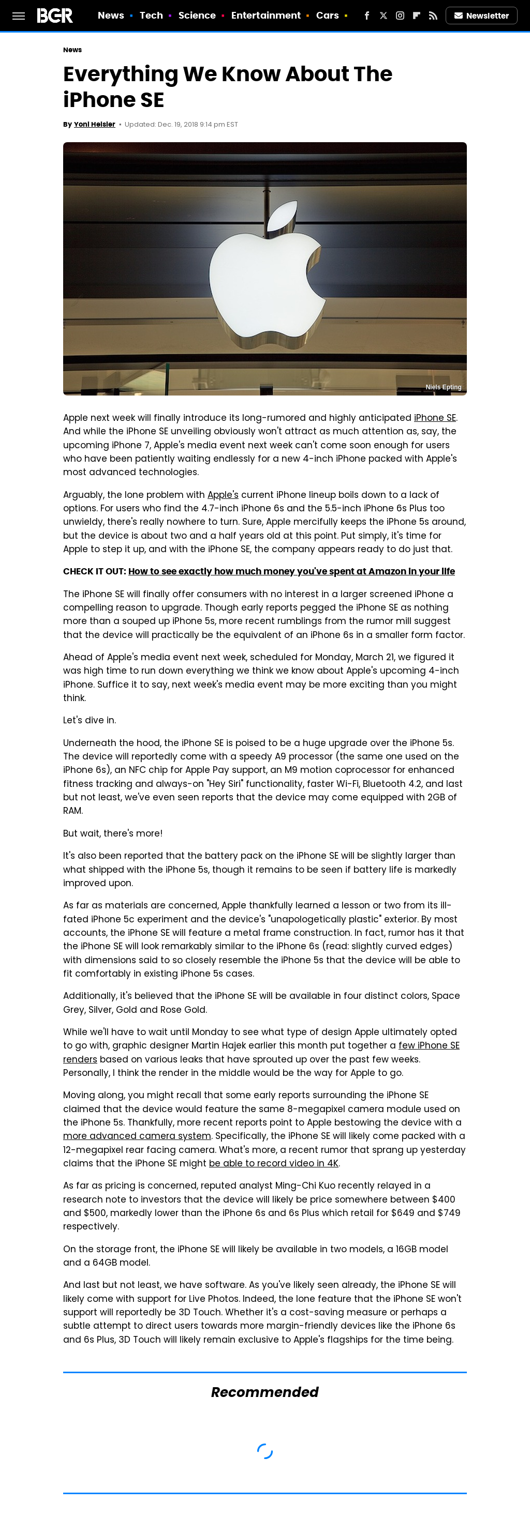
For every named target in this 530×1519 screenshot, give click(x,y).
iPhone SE (435, 419)
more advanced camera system (137, 1137)
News (111, 15)
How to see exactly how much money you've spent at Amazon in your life (291, 571)
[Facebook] (367, 15)
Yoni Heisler (94, 124)
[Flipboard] (417, 15)
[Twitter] (383, 15)
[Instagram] (400, 15)
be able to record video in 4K (273, 1164)
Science (197, 15)
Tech (151, 15)
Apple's (223, 496)
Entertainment (266, 15)
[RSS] (433, 15)
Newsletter (481, 16)
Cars (327, 15)
